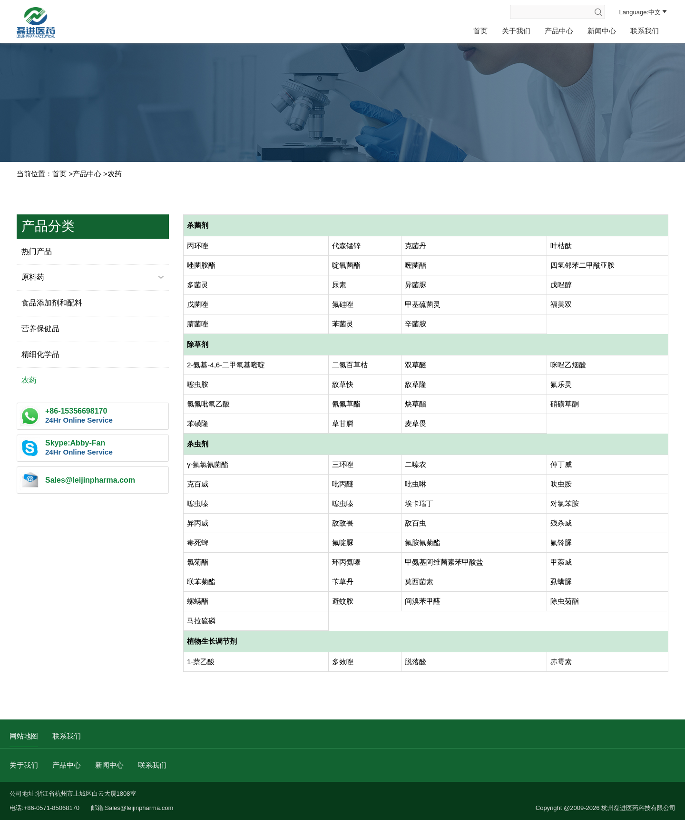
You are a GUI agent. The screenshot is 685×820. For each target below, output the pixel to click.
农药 (115, 174)
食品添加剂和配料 (51, 303)
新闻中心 (601, 31)
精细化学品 (40, 354)
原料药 (92, 277)
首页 (480, 31)
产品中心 (559, 31)
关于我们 (516, 31)
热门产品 (36, 251)
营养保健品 (40, 328)
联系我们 (644, 31)
